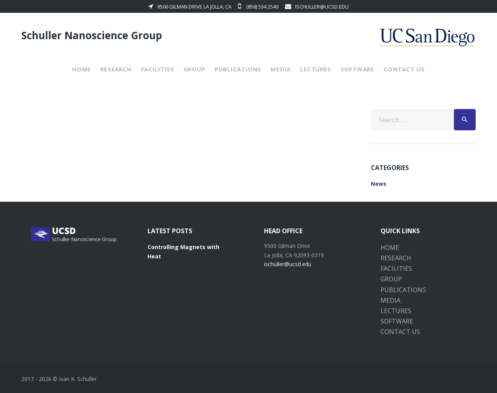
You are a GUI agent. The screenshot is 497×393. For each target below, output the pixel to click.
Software (357, 69)
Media (281, 69)
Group (194, 69)
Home (81, 69)
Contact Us (404, 69)
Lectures (315, 69)
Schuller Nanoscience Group (91, 35)
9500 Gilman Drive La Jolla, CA (189, 6)
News (378, 183)
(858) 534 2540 (258, 6)
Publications (238, 69)
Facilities (157, 69)
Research (115, 69)
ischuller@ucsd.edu (317, 6)
